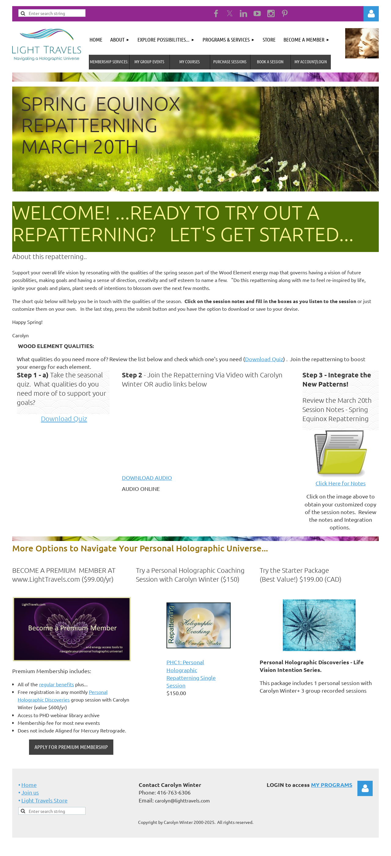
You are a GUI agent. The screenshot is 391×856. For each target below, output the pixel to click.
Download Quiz (264, 359)
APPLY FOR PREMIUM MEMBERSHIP (71, 746)
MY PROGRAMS (331, 784)
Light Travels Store (44, 800)
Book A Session (270, 61)
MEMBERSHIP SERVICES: (109, 61)
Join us (30, 792)
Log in (371, 13)
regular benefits (56, 684)
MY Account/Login (310, 61)
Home (29, 784)
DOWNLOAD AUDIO (147, 477)
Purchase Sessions (230, 61)
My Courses (189, 61)
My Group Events (149, 61)
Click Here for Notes (341, 483)
